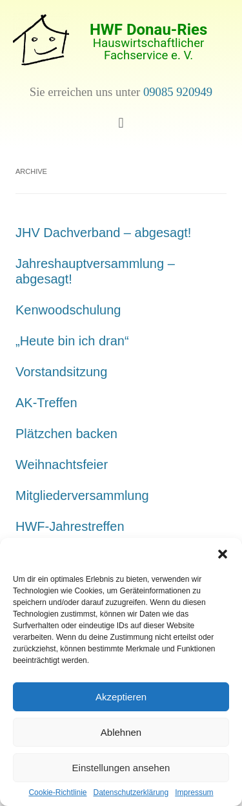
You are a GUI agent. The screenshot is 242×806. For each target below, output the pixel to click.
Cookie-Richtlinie (57, 792)
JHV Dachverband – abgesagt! (103, 232)
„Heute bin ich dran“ (72, 341)
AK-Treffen (46, 403)
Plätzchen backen (66, 434)
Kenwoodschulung (68, 310)
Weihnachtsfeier (61, 464)
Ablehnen (121, 732)
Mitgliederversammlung (82, 495)
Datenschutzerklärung (130, 792)
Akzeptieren (121, 696)
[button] (222, 554)
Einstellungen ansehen (121, 767)
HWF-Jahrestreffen (70, 526)
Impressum (194, 792)
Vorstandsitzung (61, 372)
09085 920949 (177, 92)
